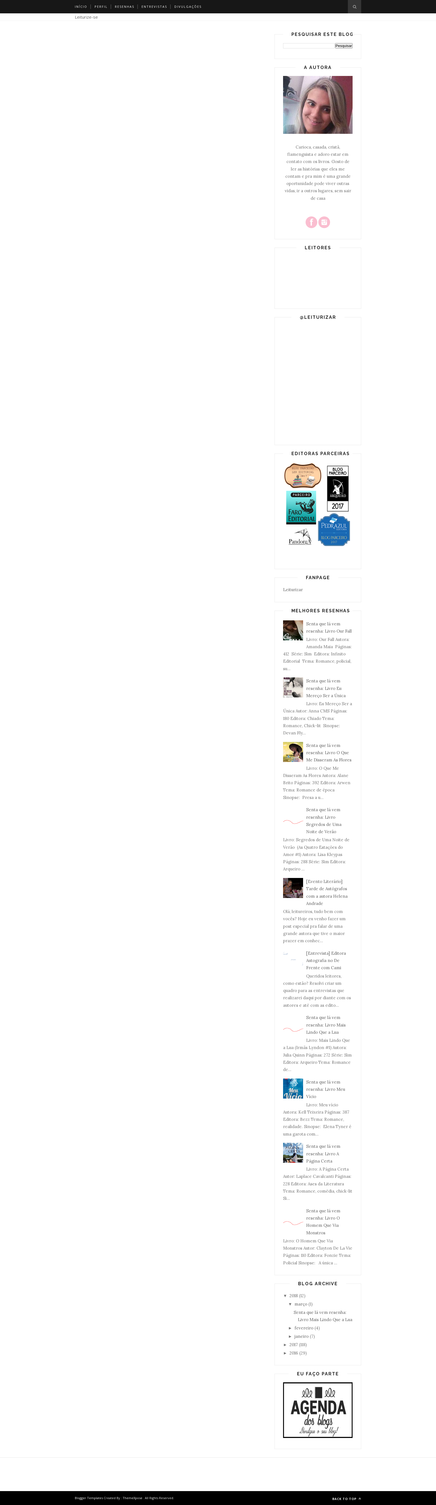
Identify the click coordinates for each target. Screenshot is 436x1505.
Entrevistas (154, 6)
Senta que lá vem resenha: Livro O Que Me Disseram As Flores (328, 753)
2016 (293, 1353)
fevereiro (303, 1328)
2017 (293, 1344)
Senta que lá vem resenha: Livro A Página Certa (323, 1154)
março (300, 1304)
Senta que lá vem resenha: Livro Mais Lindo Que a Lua (326, 1025)
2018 (293, 1295)
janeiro (301, 1336)
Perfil (101, 6)
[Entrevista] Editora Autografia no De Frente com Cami (326, 961)
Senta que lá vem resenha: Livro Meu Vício (325, 1089)
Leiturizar (293, 589)
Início (81, 6)
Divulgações (188, 6)
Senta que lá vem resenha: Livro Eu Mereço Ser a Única (326, 688)
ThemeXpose (132, 1498)
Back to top (346, 1499)
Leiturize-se (86, 17)
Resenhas (124, 6)
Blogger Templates (89, 1498)
